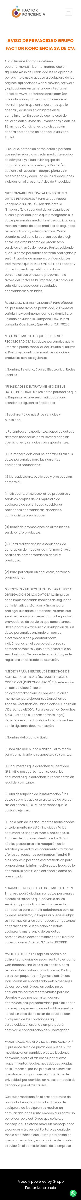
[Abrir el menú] (68, 12)
